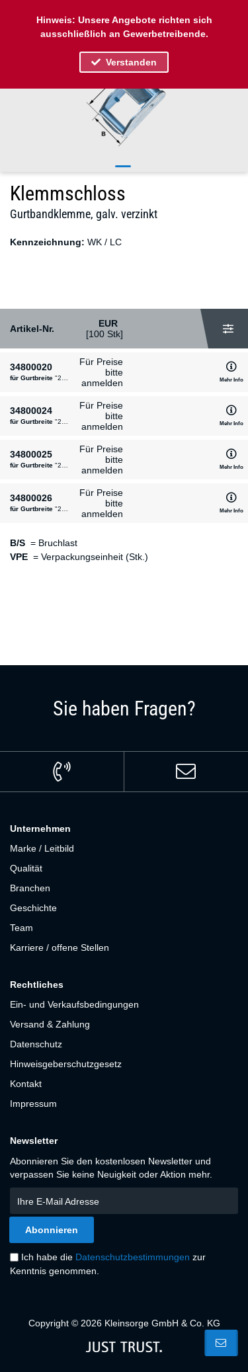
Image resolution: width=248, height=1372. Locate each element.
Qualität (26, 868)
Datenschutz (36, 1044)
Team (21, 927)
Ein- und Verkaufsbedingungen (74, 1004)
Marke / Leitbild (42, 848)
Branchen (30, 888)
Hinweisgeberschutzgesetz (66, 1064)
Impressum (33, 1103)
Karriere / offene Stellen (59, 947)
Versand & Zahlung (50, 1024)
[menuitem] (124, 848)
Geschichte (33, 908)
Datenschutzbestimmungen (132, 1257)
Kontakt (26, 1083)
